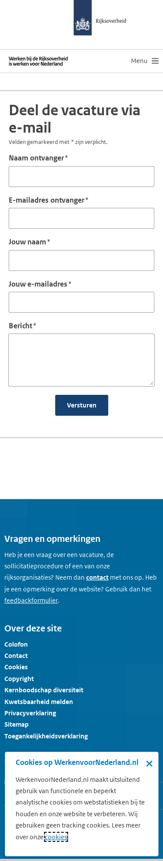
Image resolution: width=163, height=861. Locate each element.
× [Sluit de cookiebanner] (149, 763)
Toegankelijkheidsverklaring (46, 736)
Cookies (16, 667)
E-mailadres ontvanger (46, 200)
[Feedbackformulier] (31, 600)
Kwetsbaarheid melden (38, 701)
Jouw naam (27, 242)
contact (97, 577)
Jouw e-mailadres (38, 284)
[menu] (144, 61)
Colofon (16, 644)
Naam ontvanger (36, 158)
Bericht (20, 325)
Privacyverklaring (30, 713)
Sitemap (16, 724)
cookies (56, 837)
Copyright (19, 678)
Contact (16, 655)
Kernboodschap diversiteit (43, 690)
